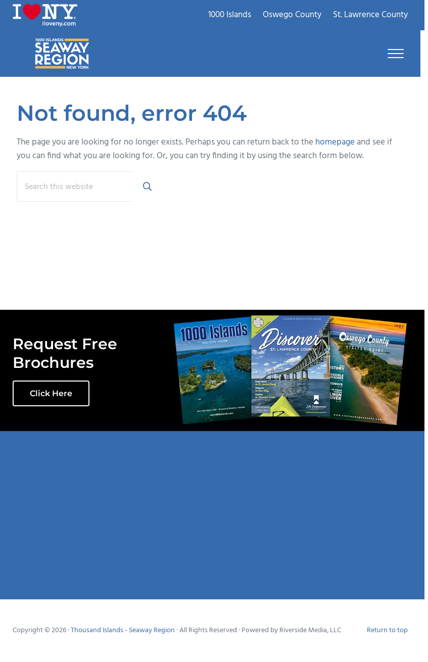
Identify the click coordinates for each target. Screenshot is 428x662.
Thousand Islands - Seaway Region (123, 630)
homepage (335, 142)
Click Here (51, 393)
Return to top (387, 630)
